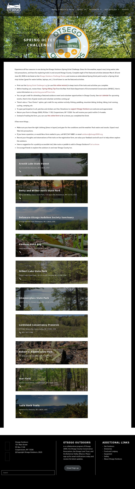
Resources (94, 10)
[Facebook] (7, 446)
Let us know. (95, 144)
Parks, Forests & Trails (63, 10)
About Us (82, 10)
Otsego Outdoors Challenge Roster (53, 76)
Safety (106, 456)
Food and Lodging (111, 451)
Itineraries (108, 449)
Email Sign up (73, 468)
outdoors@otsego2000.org (92, 134)
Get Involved (111, 10)
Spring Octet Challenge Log (37, 85)
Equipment (108, 454)
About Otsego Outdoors (113, 459)
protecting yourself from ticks (44, 92)
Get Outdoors (109, 446)
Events (125, 10)
